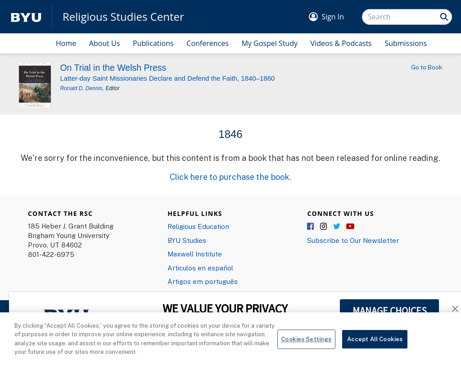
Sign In (332, 17)
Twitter (337, 226)
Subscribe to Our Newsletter (353, 240)
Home (66, 43)
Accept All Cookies (374, 342)
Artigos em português (202, 281)
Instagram (324, 226)
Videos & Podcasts (341, 43)
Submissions (405, 43)
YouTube (350, 226)
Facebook (311, 226)
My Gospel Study (269, 43)
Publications (153, 43)
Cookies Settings (306, 342)
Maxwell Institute (194, 254)
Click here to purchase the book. (230, 177)
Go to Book (426, 67)
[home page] (26, 17)
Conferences (207, 43)
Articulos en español (200, 268)
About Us (104, 43)
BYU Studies (186, 240)
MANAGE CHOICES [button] (390, 310)
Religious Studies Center (123, 17)
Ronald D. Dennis (81, 88)
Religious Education (198, 226)
